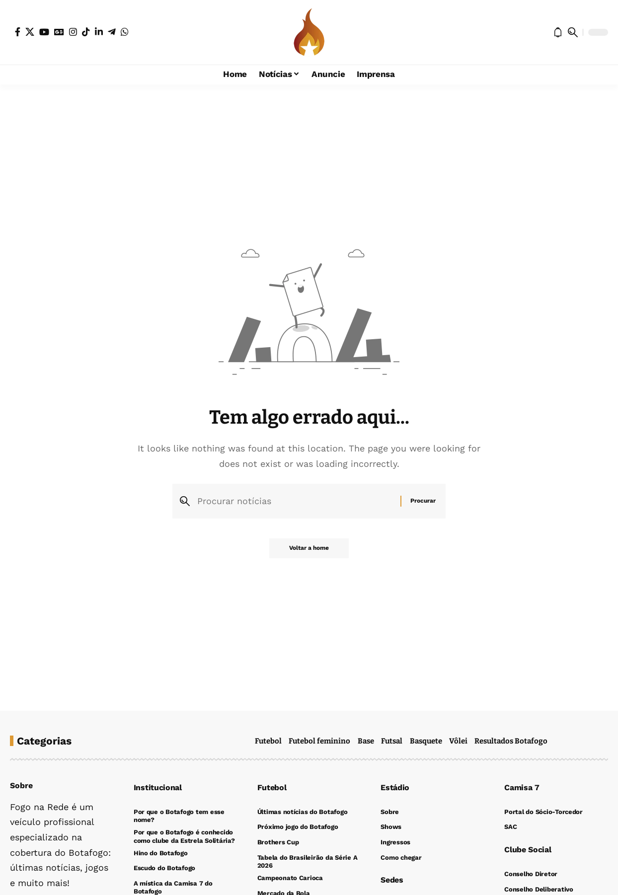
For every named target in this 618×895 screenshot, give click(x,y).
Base (366, 741)
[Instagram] (73, 31)
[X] (30, 31)
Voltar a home (309, 548)
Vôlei (458, 741)
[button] (573, 32)
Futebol (268, 741)
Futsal (391, 741)
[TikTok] (85, 31)
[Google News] (59, 31)
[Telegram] (111, 31)
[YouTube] (44, 31)
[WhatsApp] (124, 31)
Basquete (426, 741)
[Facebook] (17, 31)
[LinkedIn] (98, 31)
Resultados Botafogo (510, 741)
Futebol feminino (319, 741)
